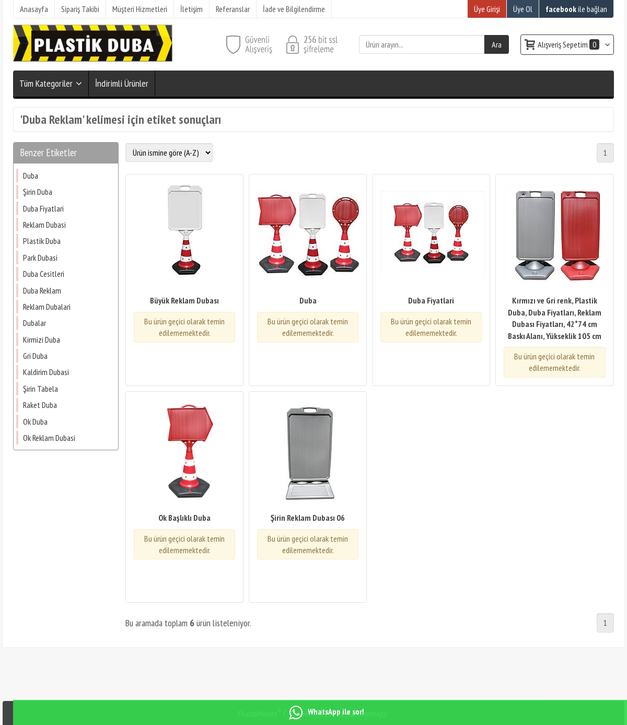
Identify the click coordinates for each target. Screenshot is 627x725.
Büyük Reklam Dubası (184, 300)
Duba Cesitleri (43, 273)
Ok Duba (35, 421)
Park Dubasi (40, 257)
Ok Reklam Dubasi (49, 437)
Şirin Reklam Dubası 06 (308, 517)
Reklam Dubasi (44, 224)
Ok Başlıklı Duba (184, 517)
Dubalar (34, 323)
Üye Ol (522, 9)
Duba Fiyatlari (43, 208)
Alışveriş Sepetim (569, 44)
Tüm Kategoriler (46, 83)
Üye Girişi (487, 9)
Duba (30, 175)
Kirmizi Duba (41, 339)
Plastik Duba (42, 241)
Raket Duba (40, 405)
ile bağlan (576, 9)
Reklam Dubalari (47, 306)
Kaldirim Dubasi (46, 372)
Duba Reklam (42, 290)
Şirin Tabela (40, 388)
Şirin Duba (37, 191)
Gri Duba (35, 355)
